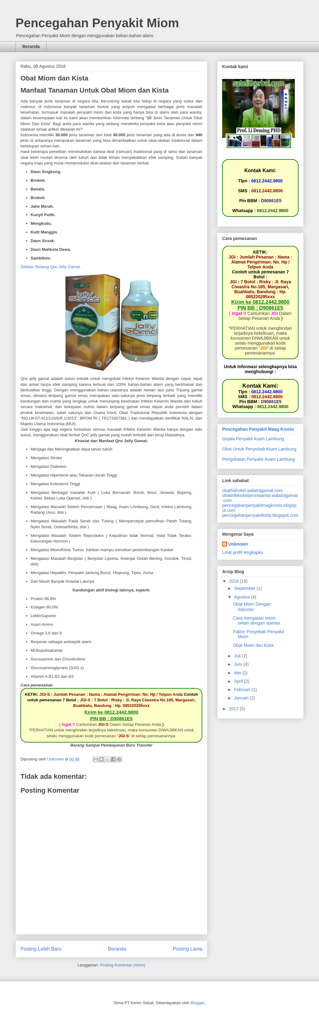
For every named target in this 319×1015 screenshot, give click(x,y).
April (239, 681)
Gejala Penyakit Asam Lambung (253, 438)
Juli (238, 655)
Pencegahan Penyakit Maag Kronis (258, 429)
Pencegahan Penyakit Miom (97, 23)
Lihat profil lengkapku (242, 552)
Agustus (242, 597)
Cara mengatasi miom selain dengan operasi (256, 621)
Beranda (31, 46)
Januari (241, 697)
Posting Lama (187, 949)
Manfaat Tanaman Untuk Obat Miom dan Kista (94, 90)
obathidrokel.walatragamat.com (252, 490)
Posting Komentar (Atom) (122, 965)
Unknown (238, 544)
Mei (238, 672)
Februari (242, 689)
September (245, 588)
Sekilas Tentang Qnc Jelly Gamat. (50, 266)
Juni (238, 664)
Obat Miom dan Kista (253, 645)
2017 (234, 708)
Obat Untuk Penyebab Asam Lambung (259, 449)
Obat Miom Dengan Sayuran (252, 607)
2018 (234, 581)
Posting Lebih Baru (40, 949)
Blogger (197, 1002)
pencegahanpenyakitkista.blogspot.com (260, 515)
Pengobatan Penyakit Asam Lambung (258, 459)
